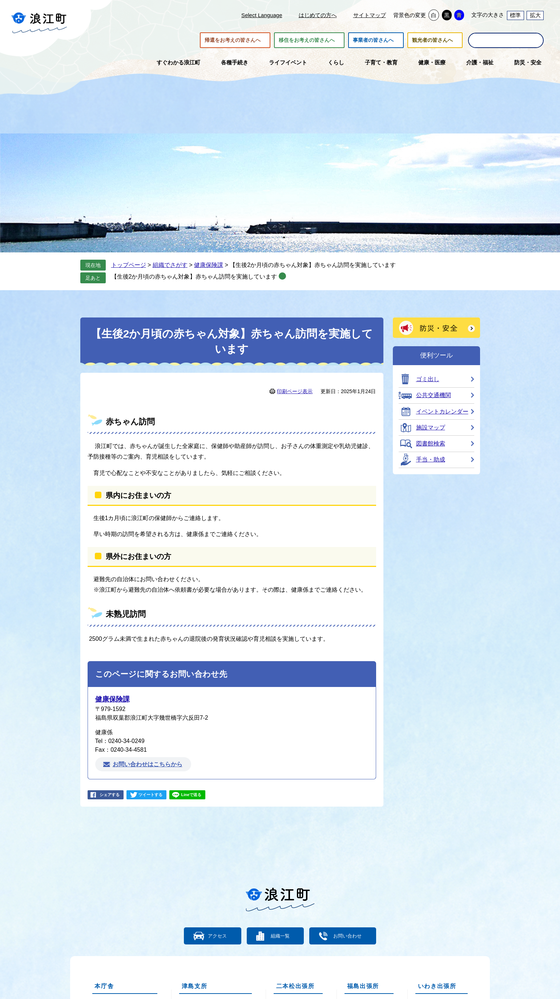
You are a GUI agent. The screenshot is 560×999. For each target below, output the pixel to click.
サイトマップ (369, 15)
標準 (515, 15)
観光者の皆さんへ (432, 40)
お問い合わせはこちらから (147, 764)
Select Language (261, 15)
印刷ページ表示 (295, 391)
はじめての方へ (318, 15)
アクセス (209, 935)
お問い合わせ (356, 935)
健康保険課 (208, 265)
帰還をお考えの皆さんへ (233, 40)
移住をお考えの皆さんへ (307, 40)
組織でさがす (170, 265)
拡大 (535, 15)
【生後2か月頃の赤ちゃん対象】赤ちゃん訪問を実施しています (194, 276)
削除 (282, 276)
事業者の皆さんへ (373, 40)
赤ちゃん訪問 (130, 421)
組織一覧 (280, 935)
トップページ (128, 265)
